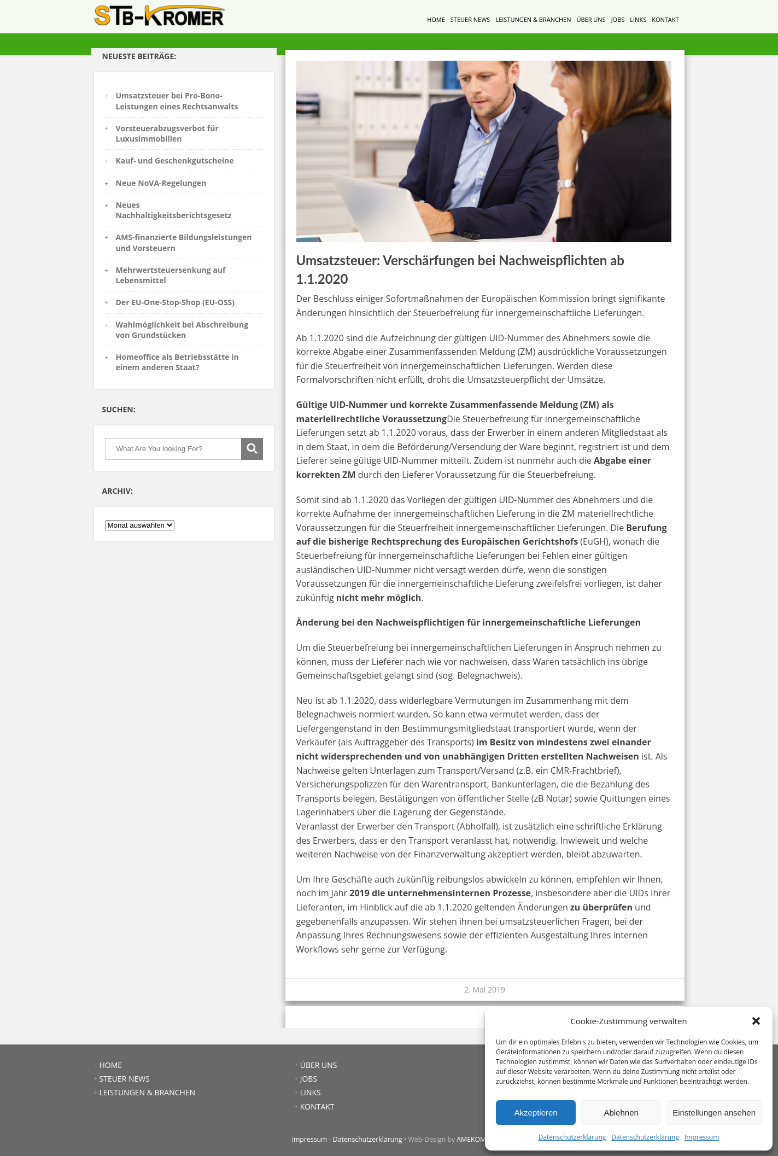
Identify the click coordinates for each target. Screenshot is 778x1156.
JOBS (618, 19)
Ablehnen (621, 1112)
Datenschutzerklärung (572, 1137)
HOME (436, 19)
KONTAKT (665, 19)
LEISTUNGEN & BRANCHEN (533, 19)
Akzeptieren (535, 1112)
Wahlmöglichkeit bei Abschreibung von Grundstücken (182, 329)
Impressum (702, 1137)
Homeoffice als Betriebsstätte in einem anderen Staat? (177, 362)
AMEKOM (471, 1139)
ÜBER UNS (590, 19)
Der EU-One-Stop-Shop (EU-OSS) (175, 302)
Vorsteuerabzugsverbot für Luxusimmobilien (167, 133)
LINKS (638, 19)
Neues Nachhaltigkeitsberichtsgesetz (174, 210)
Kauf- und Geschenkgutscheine (175, 160)
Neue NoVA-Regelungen (161, 183)
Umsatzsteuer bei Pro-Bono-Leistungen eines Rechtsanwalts (177, 100)
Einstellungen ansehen (714, 1112)
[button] (756, 1020)
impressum (309, 1139)
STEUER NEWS (470, 19)
